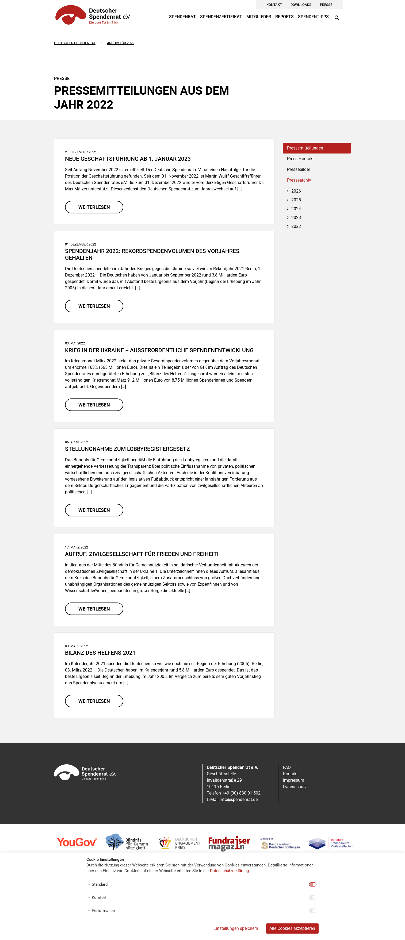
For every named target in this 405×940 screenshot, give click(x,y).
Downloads (301, 5)
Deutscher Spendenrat (74, 43)
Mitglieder (258, 16)
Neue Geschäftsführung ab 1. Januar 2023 (128, 159)
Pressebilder (298, 169)
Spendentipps (313, 16)
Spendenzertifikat (221, 16)
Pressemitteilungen (305, 148)
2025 (296, 199)
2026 (296, 191)
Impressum (293, 780)
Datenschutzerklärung (229, 870)
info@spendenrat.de (239, 799)
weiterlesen (94, 207)
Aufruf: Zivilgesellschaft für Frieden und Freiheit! (142, 554)
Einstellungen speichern (235, 928)
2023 (296, 217)
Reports (284, 16)
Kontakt (274, 5)
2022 (296, 226)
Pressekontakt (300, 158)
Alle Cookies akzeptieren (292, 928)
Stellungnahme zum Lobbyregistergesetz (127, 449)
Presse (326, 5)
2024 (296, 208)
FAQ (287, 767)
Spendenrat (182, 16)
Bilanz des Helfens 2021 (100, 653)
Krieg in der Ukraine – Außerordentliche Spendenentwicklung (159, 350)
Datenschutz (295, 786)
